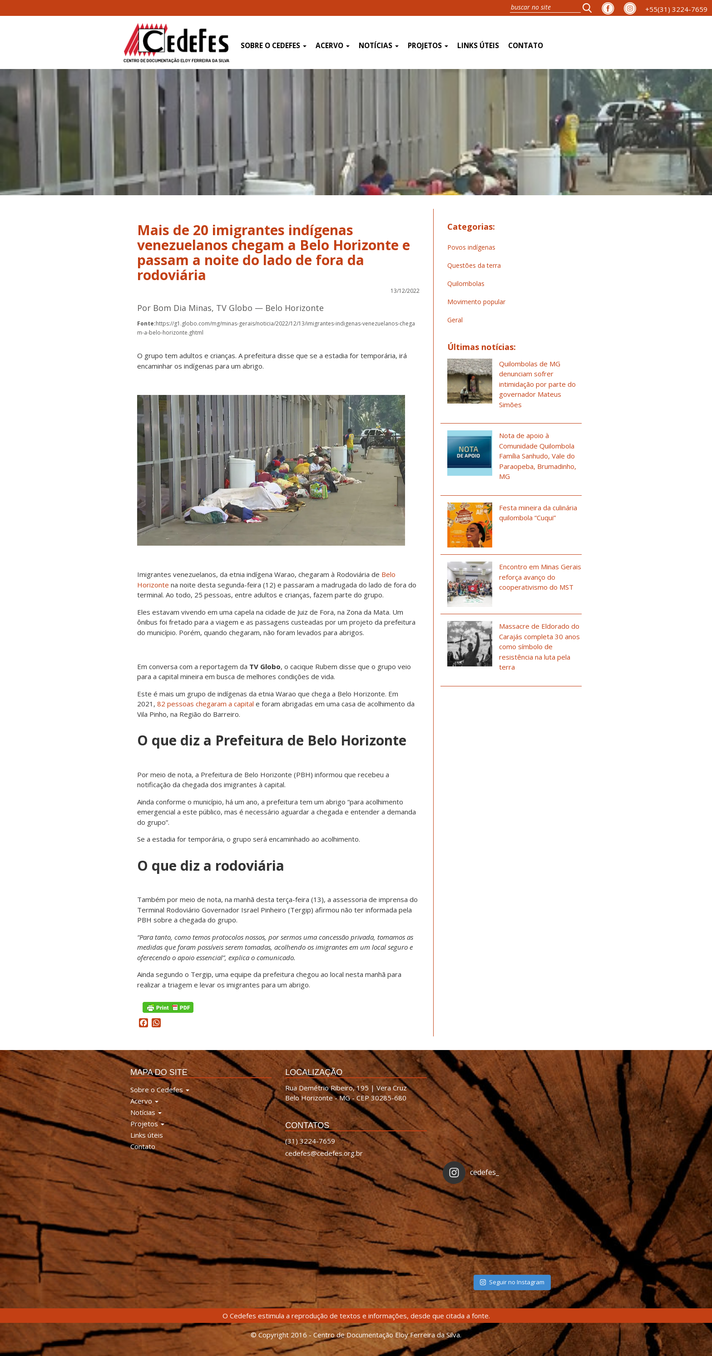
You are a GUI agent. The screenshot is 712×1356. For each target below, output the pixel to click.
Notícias (379, 45)
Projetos (428, 45)
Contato (525, 45)
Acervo (333, 45)
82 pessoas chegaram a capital (206, 703)
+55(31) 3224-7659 (676, 9)
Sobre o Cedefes (274, 45)
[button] (590, 7)
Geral (455, 320)
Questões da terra (474, 265)
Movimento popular (476, 301)
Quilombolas (466, 283)
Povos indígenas (471, 247)
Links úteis (478, 45)
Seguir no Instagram (512, 1282)
